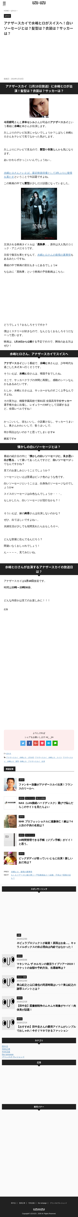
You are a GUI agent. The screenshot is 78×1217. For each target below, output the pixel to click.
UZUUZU (39, 1209)
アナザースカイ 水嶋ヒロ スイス (48, 757)
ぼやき (8, 754)
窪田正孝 (6, 1049)
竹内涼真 (6, 1052)
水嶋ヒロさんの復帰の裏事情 (54, 254)
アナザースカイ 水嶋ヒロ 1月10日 (20, 757)
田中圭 (5, 1046)
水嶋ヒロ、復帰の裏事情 (21, 872)
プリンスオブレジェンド (13, 1057)
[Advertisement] (39, 57)
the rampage (8, 1054)
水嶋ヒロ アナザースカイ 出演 (32, 761)
